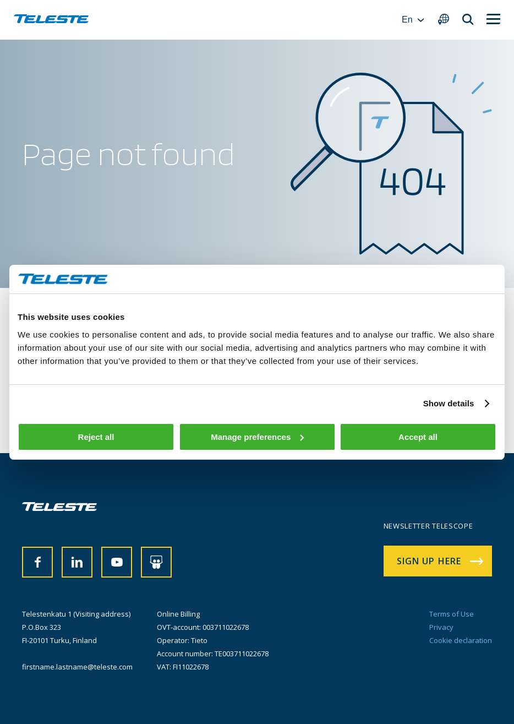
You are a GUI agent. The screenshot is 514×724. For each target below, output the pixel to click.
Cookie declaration (460, 640)
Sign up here (429, 561)
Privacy (441, 627)
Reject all (96, 437)
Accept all (418, 437)
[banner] (51, 20)
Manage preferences (257, 437)
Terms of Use (451, 614)
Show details (448, 403)
